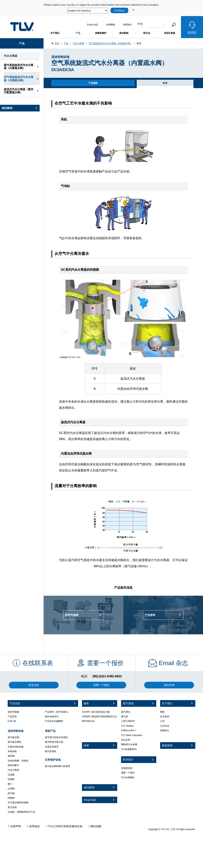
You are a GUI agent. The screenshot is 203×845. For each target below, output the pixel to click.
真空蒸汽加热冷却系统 (56, 737)
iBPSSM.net (88, 721)
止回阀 (11, 788)
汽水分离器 (13, 770)
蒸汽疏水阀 (13, 737)
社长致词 (164, 716)
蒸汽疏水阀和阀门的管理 (57, 766)
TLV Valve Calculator (131, 735)
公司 (162, 721)
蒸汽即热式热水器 (54, 742)
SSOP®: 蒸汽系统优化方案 (96, 712)
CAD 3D (12, 721)
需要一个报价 (128, 772)
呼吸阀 (11, 798)
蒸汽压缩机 (50, 751)
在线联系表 (127, 768)
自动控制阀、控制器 (18, 760)
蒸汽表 (124, 716)
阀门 (10, 784)
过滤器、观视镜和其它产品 (21, 812)
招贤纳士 (164, 730)
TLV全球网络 (127, 777)
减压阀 (11, 756)
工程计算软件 (128, 721)
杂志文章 (125, 740)
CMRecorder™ (128, 730)
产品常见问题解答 (54, 721)
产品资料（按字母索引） (57, 712)
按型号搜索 (13, 712)
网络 (162, 712)
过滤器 (11, 774)
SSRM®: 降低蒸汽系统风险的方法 (99, 716)
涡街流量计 (13, 765)
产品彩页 (12, 716)
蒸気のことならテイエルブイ (22, 26)
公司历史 (164, 726)
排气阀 (11, 793)
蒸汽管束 (12, 807)
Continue (119, 10)
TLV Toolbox (127, 726)
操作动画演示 (52, 716)
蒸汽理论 (125, 712)
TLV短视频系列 (129, 749)
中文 (140, 23)
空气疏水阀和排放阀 (18, 802)
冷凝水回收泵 (52, 746)
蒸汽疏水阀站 (14, 742)
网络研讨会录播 (129, 744)
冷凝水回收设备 (16, 746)
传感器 (11, 779)
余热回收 (12, 751)
